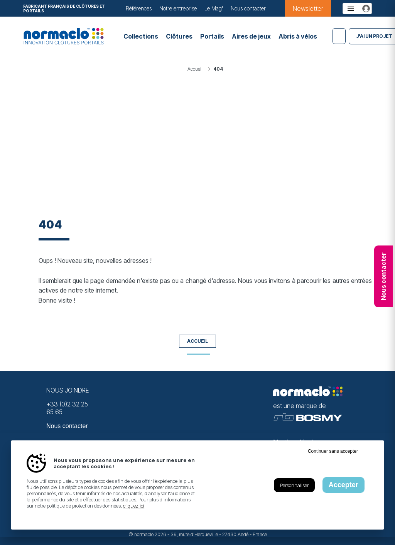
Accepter (343, 485)
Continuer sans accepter (333, 451)
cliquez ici (133, 506)
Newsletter (308, 8)
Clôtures (179, 36)
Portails (212, 36)
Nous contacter (248, 8)
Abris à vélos (298, 36)
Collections (140, 36)
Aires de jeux (251, 36)
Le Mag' (213, 8)
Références (139, 8)
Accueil (197, 341)
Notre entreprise (178, 8)
